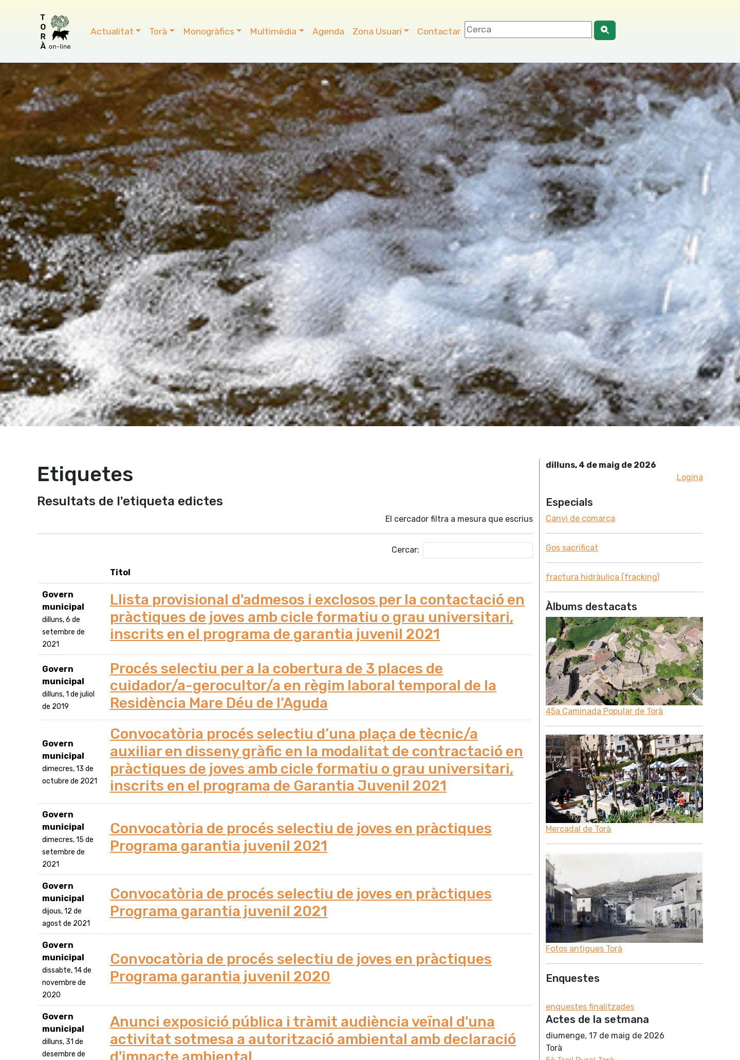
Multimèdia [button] (273, 31)
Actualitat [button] (112, 31)
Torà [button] (158, 31)
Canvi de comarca (580, 518)
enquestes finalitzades (590, 1007)
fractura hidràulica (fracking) (602, 577)
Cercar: (462, 550)
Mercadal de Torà (578, 829)
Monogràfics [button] (208, 31)
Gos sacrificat (572, 548)
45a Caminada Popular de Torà (604, 711)
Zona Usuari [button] (377, 31)
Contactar (438, 31)
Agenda (328, 31)
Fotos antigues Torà (584, 949)
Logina (690, 477)
